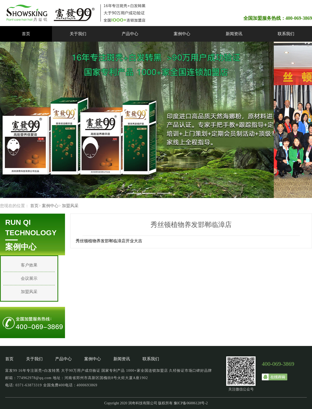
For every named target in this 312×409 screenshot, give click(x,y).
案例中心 (182, 34)
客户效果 (29, 265)
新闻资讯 (234, 34)
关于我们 (78, 34)
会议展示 (29, 278)
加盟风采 (70, 205)
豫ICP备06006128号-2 (191, 403)
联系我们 (286, 34)
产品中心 (130, 34)
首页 (26, 34)
